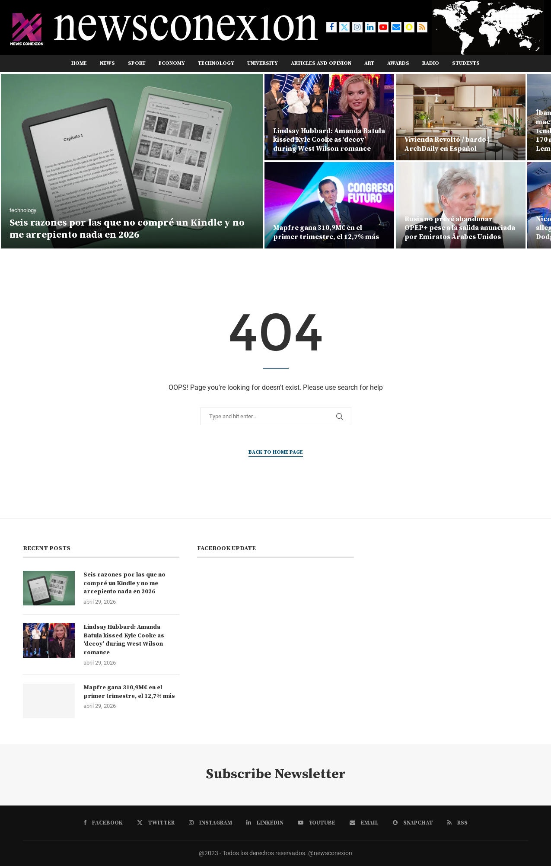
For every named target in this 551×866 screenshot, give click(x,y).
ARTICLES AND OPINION (321, 63)
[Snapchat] (409, 27)
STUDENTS (466, 63)
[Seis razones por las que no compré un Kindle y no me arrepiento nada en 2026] (132, 161)
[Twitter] (344, 27)
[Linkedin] (370, 27)
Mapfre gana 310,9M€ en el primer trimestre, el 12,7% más (326, 232)
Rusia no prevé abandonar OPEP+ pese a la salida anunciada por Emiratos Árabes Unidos (459, 228)
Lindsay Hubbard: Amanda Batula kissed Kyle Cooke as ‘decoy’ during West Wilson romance (329, 140)
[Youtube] (383, 27)
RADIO (430, 63)
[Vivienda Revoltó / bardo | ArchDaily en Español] (461, 117)
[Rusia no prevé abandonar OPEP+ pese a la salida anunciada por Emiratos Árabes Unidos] (461, 205)
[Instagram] (357, 27)
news (107, 63)
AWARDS (398, 63)
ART (369, 63)
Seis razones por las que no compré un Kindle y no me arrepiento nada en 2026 (127, 229)
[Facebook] (331, 27)
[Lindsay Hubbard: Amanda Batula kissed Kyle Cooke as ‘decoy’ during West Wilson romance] (329, 117)
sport (137, 63)
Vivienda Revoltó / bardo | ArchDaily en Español (446, 144)
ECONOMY (172, 63)
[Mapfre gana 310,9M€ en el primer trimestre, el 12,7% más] (329, 205)
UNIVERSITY (262, 63)
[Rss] (422, 27)
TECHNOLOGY (216, 63)
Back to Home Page (275, 452)
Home (79, 63)
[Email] (396, 27)
